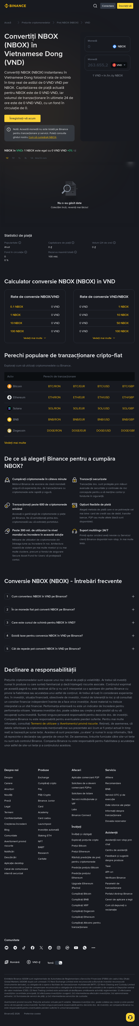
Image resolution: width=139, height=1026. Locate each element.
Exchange (43, 776)
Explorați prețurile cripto (85, 839)
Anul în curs (41, 158)
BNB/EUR (79, 419)
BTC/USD (103, 385)
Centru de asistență (116, 849)
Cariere (8, 782)
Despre (8, 776)
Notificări (9, 850)
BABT (41, 846)
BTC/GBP (128, 385)
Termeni (8, 811)
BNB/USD (104, 419)
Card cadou (44, 817)
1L (19, 158)
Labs (74, 808)
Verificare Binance (115, 877)
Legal (7, 805)
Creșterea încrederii (15, 823)
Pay (40, 788)
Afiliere (109, 776)
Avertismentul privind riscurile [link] (79, 723)
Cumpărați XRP (80, 904)
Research (43, 852)
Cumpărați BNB (80, 898)
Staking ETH (45, 834)
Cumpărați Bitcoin (81, 893)
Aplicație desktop (14, 862)
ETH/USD (103, 396)
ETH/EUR (79, 396)
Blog (6, 829)
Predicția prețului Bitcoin (85, 866)
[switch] (58, 962)
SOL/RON (54, 408)
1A (31, 158)
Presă (7, 800)
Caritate (42, 858)
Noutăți (8, 794)
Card (40, 805)
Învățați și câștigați (82, 833)
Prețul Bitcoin (79, 845)
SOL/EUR (79, 408)
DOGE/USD (103, 430)
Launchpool (44, 823)
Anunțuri (9, 788)
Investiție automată (48, 829)
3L (25, 158)
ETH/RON (54, 396)
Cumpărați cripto (47, 782)
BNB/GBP (128, 419)
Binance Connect (81, 814)
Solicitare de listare (82, 792)
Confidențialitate (13, 817)
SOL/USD (103, 408)
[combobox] (119, 65)
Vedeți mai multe (35, 337)
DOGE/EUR (79, 430)
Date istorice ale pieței (117, 804)
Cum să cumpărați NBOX (42, 137)
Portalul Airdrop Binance (118, 893)
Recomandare (113, 782)
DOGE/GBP (128, 430)
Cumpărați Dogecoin (83, 910)
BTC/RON (54, 385)
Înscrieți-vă (125, 5)
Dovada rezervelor (115, 820)
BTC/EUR (79, 385)
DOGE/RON (54, 430)
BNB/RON (54, 419)
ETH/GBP (128, 396)
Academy (43, 811)
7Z (13, 158)
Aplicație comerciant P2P (85, 776)
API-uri (109, 871)
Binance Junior (46, 800)
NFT (40, 840)
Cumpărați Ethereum (83, 916)
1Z (7, 158)
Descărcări (10, 856)
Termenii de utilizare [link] (44, 723)
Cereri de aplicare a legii (118, 898)
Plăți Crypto (44, 794)
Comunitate (10, 834)
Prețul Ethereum (81, 850)
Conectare (108, 5)
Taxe (108, 865)
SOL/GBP (128, 408)
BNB (107, 788)
